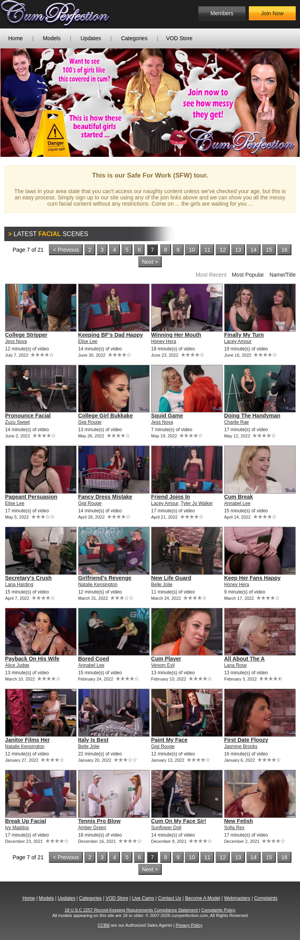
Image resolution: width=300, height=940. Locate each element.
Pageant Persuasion (31, 497)
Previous (12, 102)
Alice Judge (17, 665)
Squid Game (167, 415)
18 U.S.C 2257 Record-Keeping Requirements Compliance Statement (132, 910)
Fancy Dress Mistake (105, 497)
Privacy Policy (189, 925)
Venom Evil (163, 665)
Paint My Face (169, 740)
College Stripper (26, 335)
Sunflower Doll (166, 827)
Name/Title (283, 275)
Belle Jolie (162, 584)
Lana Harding (19, 584)
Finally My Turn (244, 335)
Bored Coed (93, 659)
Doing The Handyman (252, 415)
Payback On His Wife (32, 659)
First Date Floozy (246, 740)
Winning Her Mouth (176, 335)
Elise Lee (87, 341)
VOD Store (179, 38)
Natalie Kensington (98, 584)
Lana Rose (235, 665)
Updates (90, 38)
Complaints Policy (218, 910)
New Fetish (238, 821)
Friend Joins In (170, 497)
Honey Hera (163, 341)
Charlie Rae (236, 422)
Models (52, 38)
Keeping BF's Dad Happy (110, 335)
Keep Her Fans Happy (252, 578)
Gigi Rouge (90, 422)
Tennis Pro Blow (99, 821)
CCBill (104, 925)
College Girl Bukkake (105, 415)
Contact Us (169, 898)
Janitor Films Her (27, 740)
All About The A (244, 659)
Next (288, 102)
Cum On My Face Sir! (178, 821)
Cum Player (166, 659)
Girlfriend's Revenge (104, 578)
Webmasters (237, 898)
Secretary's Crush (28, 578)
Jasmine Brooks (240, 746)
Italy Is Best (93, 740)
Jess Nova (16, 341)
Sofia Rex (234, 827)
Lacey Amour (238, 341)
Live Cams (143, 898)
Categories (134, 38)
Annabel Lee (237, 503)
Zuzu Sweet (17, 422)
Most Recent (211, 275)
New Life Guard (171, 578)
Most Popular (248, 275)
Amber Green (92, 827)
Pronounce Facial (28, 415)
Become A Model (202, 898)
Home (15, 38)
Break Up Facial (25, 821)
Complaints (265, 898)
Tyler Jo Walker (197, 503)
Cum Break (238, 497)
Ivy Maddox (17, 827)
